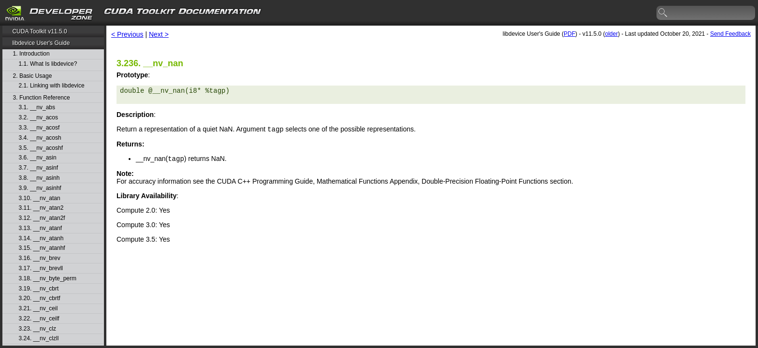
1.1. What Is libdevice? (48, 64)
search (663, 13)
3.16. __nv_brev (39, 258)
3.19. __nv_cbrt (39, 289)
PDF (569, 33)
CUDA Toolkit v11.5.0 (39, 31)
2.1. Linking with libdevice (52, 86)
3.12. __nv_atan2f (42, 218)
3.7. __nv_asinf (38, 168)
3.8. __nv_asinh (39, 178)
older (611, 33)
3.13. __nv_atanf (40, 228)
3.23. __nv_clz (37, 329)
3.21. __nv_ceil (38, 308)
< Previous (127, 34)
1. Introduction (31, 54)
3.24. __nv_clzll (39, 338)
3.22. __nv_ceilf (39, 319)
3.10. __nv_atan (39, 198)
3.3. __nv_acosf (39, 128)
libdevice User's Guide (41, 43)
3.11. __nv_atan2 (41, 208)
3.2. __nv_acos (38, 118)
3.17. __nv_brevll (41, 268)
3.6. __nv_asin (38, 158)
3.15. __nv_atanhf (42, 248)
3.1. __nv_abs (37, 107)
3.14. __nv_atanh (41, 238)
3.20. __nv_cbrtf (39, 298)
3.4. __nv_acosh (40, 138)
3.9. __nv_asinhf (40, 188)
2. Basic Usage (32, 76)
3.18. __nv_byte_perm (47, 279)
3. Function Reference (41, 98)
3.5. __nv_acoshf (41, 148)
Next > (159, 34)
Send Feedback (730, 33)
